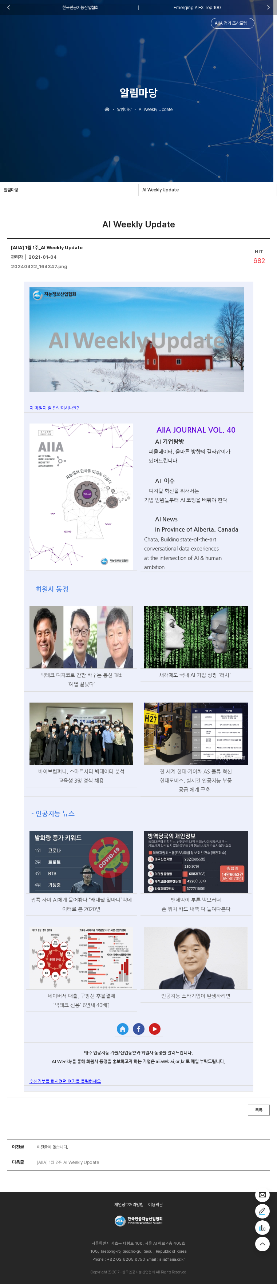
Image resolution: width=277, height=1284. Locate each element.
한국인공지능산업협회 (80, 7)
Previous (8, 7)
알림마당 (11, 189)
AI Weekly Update (160, 189)
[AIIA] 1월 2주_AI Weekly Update (68, 1162)
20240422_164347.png (39, 266)
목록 (258, 1110)
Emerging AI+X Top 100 (197, 7)
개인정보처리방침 (128, 1204)
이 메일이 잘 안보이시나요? (54, 407)
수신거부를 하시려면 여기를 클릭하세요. (65, 1081)
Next (268, 7)
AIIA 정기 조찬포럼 (231, 23)
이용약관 (155, 1204)
